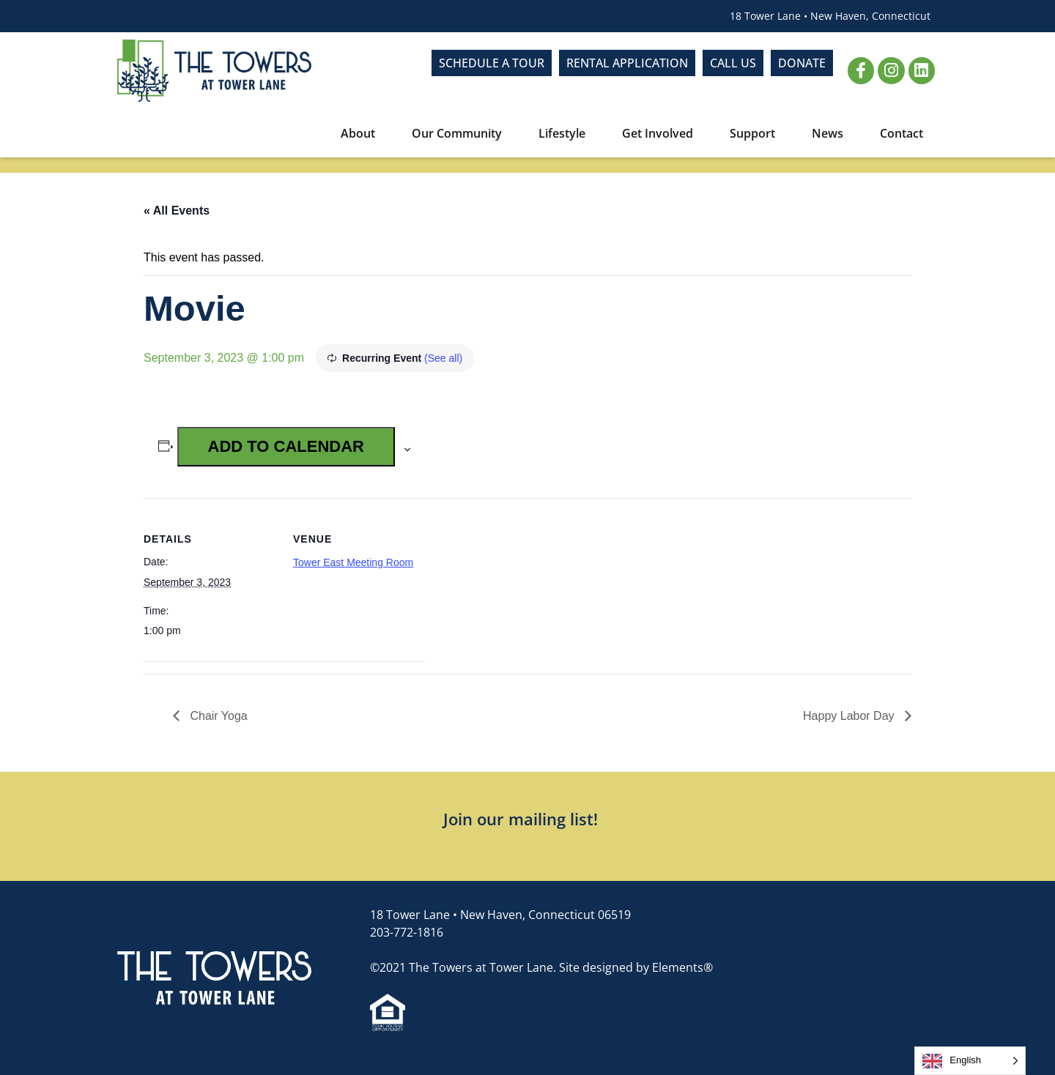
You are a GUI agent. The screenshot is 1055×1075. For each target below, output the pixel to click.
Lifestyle (565, 133)
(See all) (443, 358)
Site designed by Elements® (636, 967)
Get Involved (661, 133)
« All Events (177, 210)
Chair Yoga (217, 716)
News (831, 133)
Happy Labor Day (850, 716)
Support (756, 133)
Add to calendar (286, 446)
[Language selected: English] (970, 1060)
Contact (901, 133)
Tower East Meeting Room (353, 562)
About (361, 133)
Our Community (460, 133)
